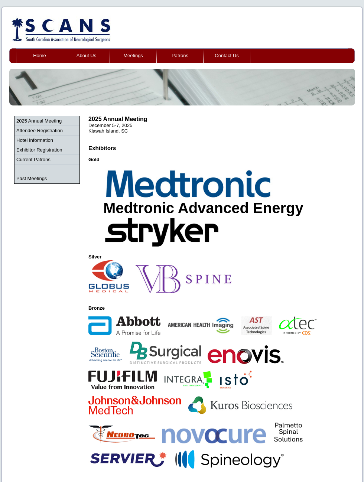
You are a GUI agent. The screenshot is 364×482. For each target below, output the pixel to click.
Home (39, 55)
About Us (86, 55)
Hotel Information (34, 140)
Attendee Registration (39, 130)
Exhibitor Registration (39, 150)
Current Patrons (33, 159)
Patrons (180, 55)
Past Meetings (31, 178)
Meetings (133, 55)
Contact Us (226, 55)
